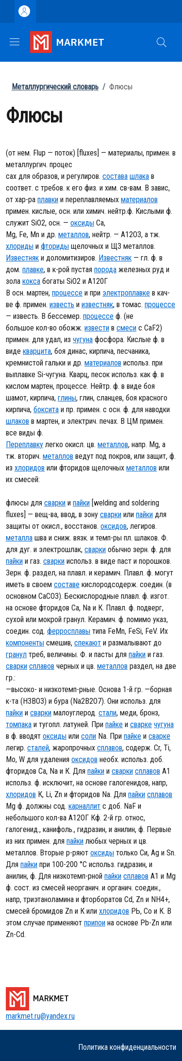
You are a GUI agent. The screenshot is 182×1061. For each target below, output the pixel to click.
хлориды (19, 246)
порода (105, 269)
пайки (81, 502)
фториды (55, 246)
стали (107, 712)
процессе (67, 292)
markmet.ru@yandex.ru (40, 1016)
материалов (139, 199)
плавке (33, 269)
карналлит (84, 806)
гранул (16, 654)
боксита (46, 409)
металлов (73, 234)
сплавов (41, 666)
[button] (161, 42)
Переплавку (24, 444)
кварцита (37, 351)
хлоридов (30, 467)
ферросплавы (68, 631)
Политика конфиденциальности (127, 1047)
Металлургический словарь (55, 86)
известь (62, 304)
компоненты (25, 642)
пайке (114, 724)
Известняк (22, 257)
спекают (87, 642)
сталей (38, 747)
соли (88, 736)
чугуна (83, 339)
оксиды (82, 222)
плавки (47, 199)
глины (67, 397)
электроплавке (126, 292)
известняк (97, 304)
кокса (31, 281)
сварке (141, 724)
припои (94, 922)
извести (96, 327)
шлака (139, 176)
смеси (126, 327)
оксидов (113, 526)
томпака (19, 724)
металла (19, 537)
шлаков (17, 421)
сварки (55, 502)
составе (67, 584)
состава (115, 176)
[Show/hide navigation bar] (14, 41)
